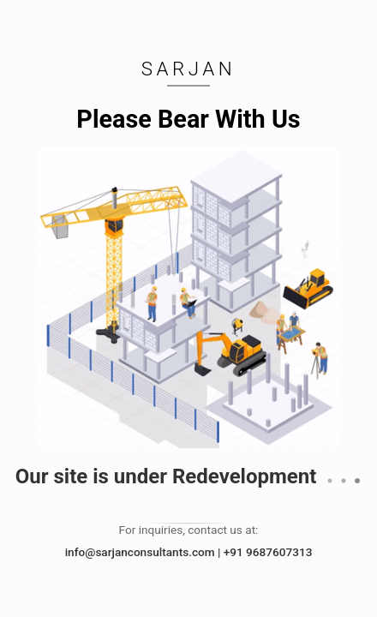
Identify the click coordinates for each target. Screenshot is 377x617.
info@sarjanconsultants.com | (144, 552)
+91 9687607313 (268, 552)
